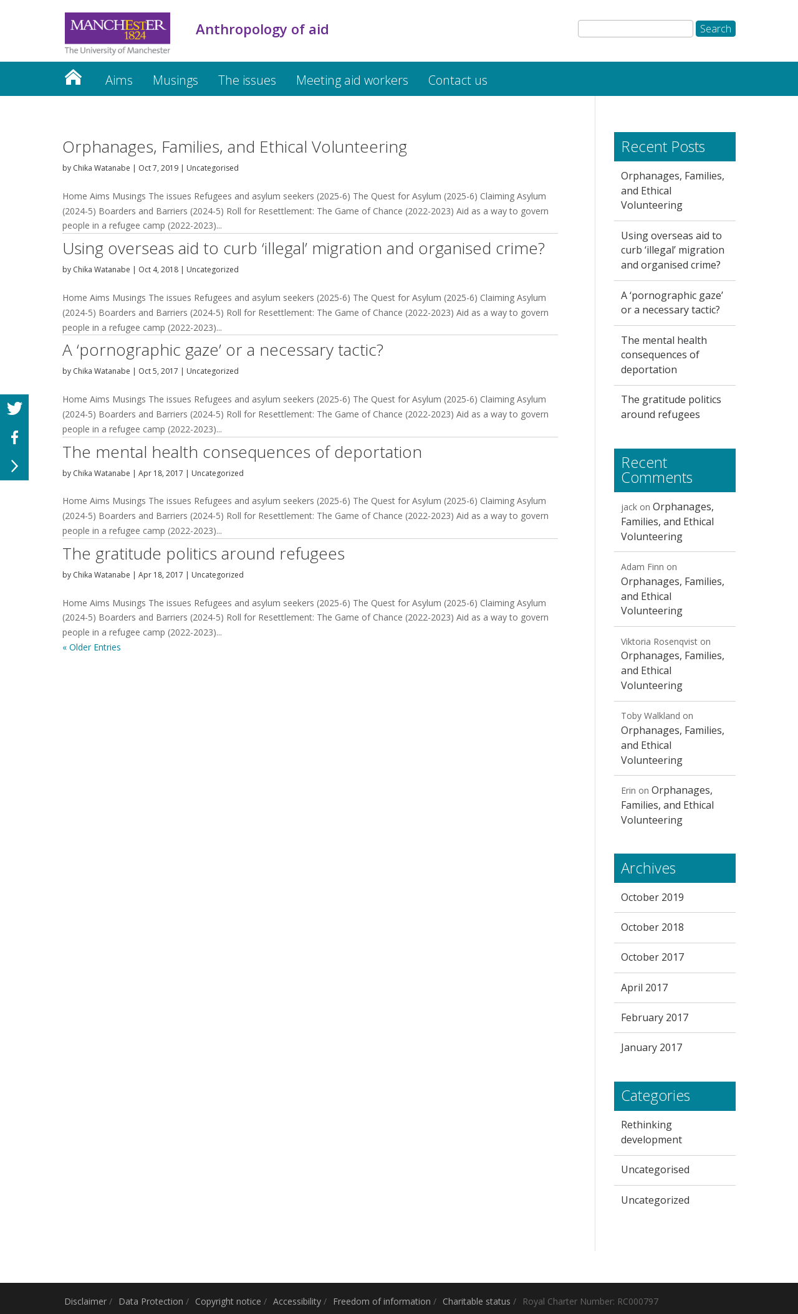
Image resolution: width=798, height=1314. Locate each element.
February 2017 (654, 1017)
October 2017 (652, 957)
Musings (175, 80)
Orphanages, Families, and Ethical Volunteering (234, 146)
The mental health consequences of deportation (242, 451)
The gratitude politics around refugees (203, 553)
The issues (247, 80)
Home (73, 74)
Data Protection (150, 1301)
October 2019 (652, 897)
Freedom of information (382, 1301)
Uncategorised (212, 168)
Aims (119, 80)
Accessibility (297, 1301)
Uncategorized (212, 269)
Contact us (458, 80)
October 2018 (652, 927)
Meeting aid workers (352, 80)
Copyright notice (228, 1301)
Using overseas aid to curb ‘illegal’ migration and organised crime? (303, 248)
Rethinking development (651, 1132)
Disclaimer (85, 1301)
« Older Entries (91, 647)
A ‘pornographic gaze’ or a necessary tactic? (222, 349)
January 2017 (651, 1047)
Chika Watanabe (101, 168)
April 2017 (644, 987)
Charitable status (477, 1301)
